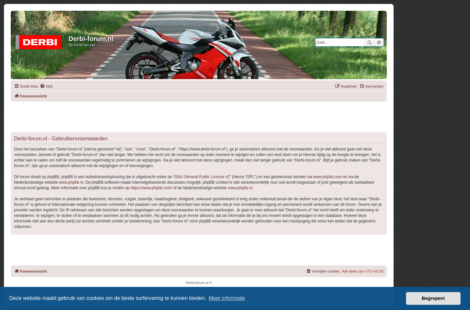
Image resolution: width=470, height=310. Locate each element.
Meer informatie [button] (227, 298)
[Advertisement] (199, 116)
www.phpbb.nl (71, 182)
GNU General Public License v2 (201, 177)
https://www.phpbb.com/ (151, 188)
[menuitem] (46, 86)
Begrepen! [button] (433, 298)
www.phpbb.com (327, 177)
